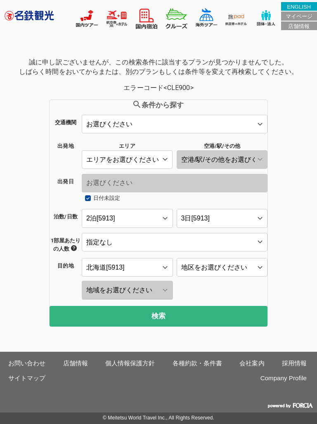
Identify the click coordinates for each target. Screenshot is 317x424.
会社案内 (251, 363)
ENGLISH (299, 7)
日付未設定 (106, 198)
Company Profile (283, 377)
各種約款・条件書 (197, 363)
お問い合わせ (27, 363)
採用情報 (294, 363)
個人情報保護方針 (130, 363)
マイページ (299, 16)
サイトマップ (27, 377)
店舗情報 (299, 26)
